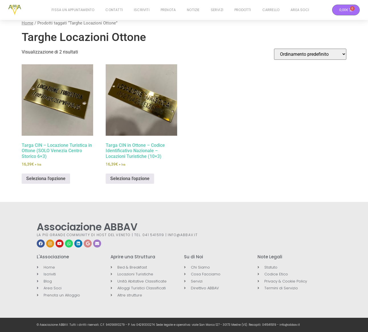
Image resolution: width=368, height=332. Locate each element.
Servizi (217, 9)
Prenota (168, 9)
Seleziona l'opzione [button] (46, 178)
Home (27, 23)
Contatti (114, 9)
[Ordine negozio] (310, 54)
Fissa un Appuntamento (73, 9)
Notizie (193, 9)
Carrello (271, 9)
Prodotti (242, 9)
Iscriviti (142, 9)
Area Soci (300, 9)
